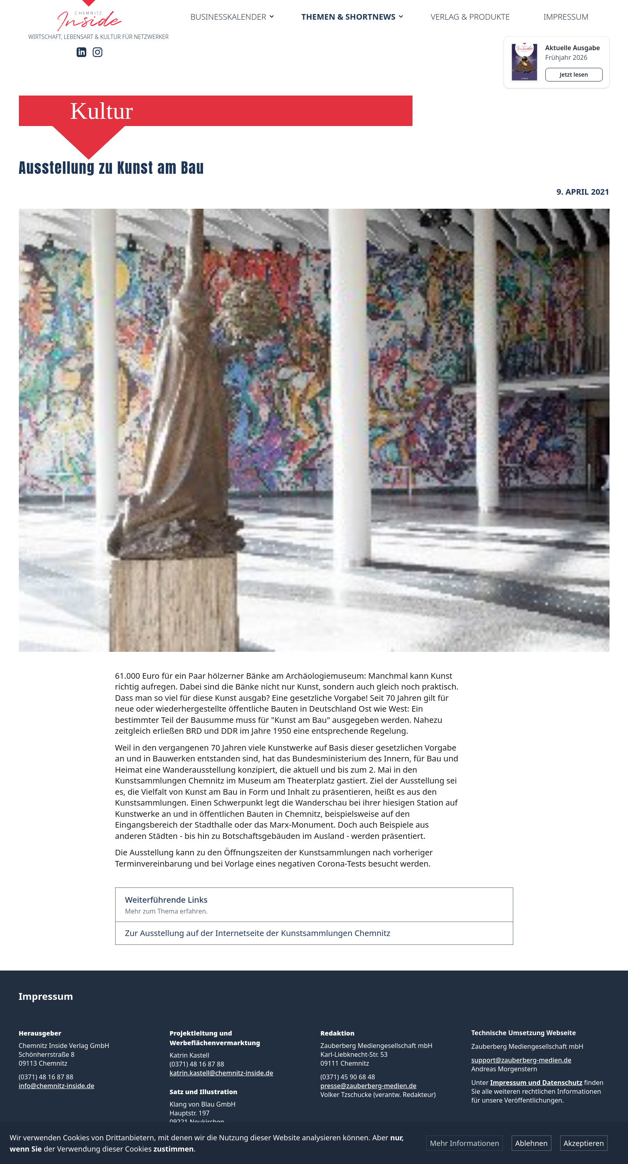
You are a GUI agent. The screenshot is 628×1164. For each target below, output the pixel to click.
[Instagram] (97, 52)
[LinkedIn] (81, 52)
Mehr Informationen (464, 1143)
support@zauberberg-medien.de (521, 1060)
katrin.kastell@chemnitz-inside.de (221, 1072)
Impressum (565, 17)
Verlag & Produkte (470, 17)
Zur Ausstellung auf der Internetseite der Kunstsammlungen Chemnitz (257, 933)
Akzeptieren (584, 1143)
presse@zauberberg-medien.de (369, 1085)
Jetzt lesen (574, 74)
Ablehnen (531, 1143)
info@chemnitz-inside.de (57, 1085)
